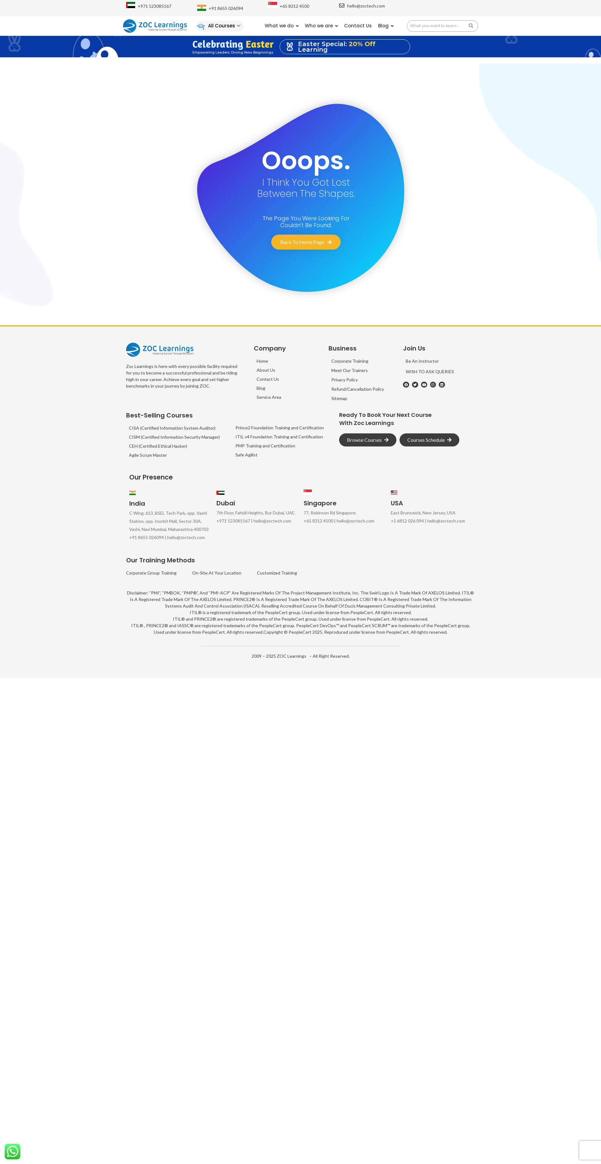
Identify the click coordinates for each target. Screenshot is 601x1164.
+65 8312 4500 (294, 6)
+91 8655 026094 (226, 8)
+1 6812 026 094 (407, 520)
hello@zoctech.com (366, 5)
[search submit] (473, 26)
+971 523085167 (154, 6)
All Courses (224, 25)
